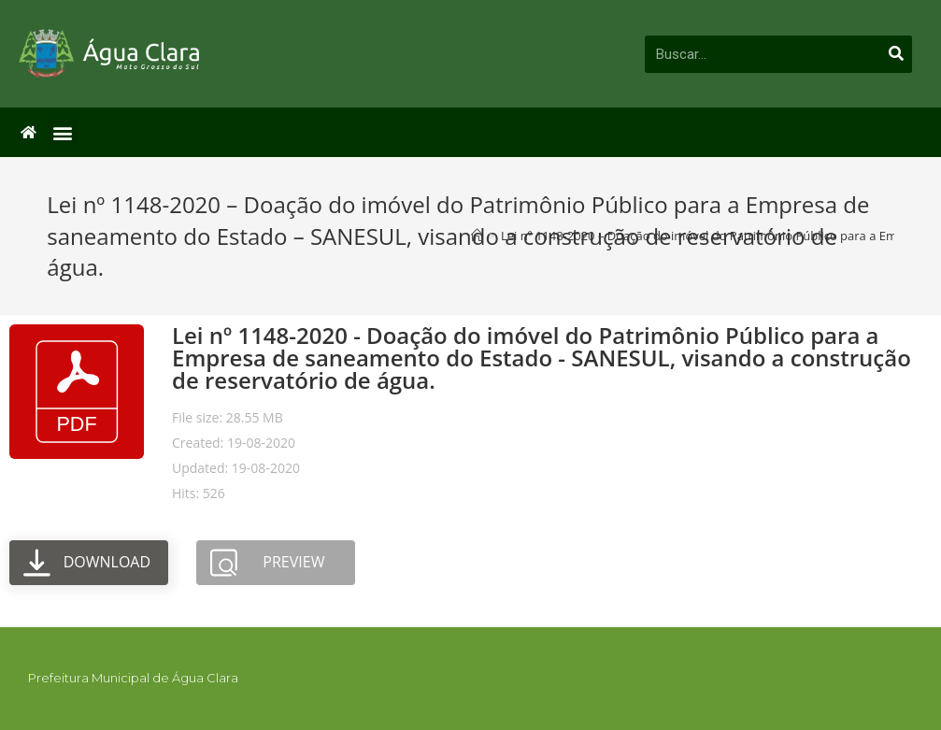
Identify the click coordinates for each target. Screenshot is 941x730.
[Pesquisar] (896, 54)
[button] (63, 132)
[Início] (477, 235)
